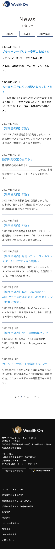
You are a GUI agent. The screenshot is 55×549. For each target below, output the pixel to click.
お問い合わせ (8, 540)
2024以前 (44, 33)
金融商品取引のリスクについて (16, 500)
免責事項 (6, 528)
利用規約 (6, 517)
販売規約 (6, 511)
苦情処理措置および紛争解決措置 (17, 506)
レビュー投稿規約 (10, 523)
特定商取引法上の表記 (12, 495)
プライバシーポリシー (12, 489)
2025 (27, 33)
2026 (9, 33)
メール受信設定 (9, 534)
